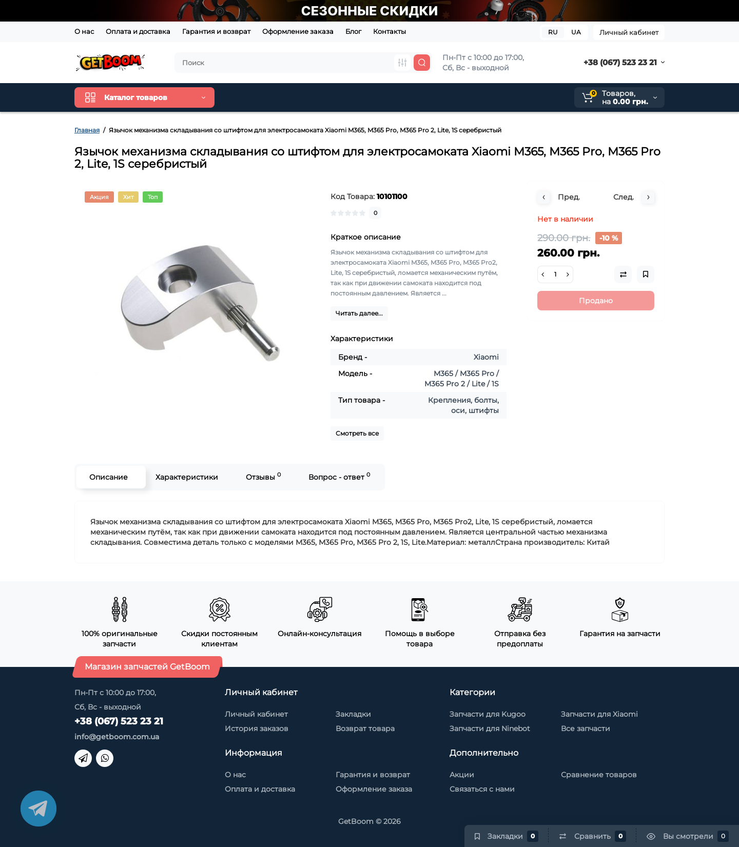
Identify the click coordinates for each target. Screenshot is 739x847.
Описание (108, 477)
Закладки (353, 714)
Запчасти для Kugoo (488, 714)
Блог (353, 31)
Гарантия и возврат (216, 31)
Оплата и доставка (138, 31)
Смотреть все (357, 433)
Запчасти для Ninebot (490, 728)
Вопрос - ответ (339, 476)
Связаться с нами (482, 789)
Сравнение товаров (599, 774)
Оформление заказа (298, 31)
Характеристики (186, 477)
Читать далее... (359, 313)
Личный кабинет (628, 32)
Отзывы (263, 476)
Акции (462, 774)
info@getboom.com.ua (116, 736)
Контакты (389, 31)
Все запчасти (585, 728)
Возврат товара (365, 728)
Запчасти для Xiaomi (599, 714)
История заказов (256, 728)
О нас (84, 31)
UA (576, 32)
